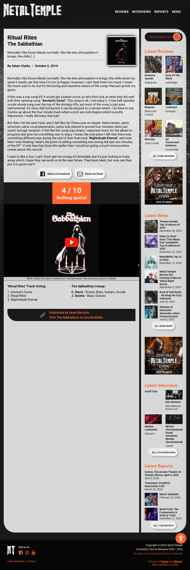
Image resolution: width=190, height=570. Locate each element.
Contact (31, 561)
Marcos (178, 561)
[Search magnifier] (177, 37)
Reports (161, 12)
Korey (164, 561)
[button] (71, 242)
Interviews (141, 12)
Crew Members (16, 561)
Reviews (121, 12)
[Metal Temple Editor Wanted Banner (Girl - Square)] (164, 203)
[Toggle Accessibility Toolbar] (181, 538)
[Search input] (160, 37)
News (176, 12)
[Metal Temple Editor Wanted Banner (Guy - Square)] (164, 373)
